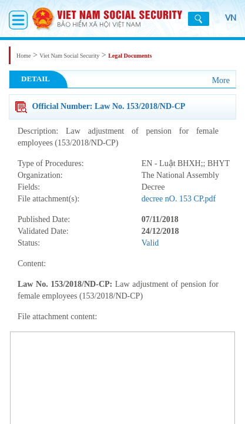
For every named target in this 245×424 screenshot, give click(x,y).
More (221, 80)
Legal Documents (130, 55)
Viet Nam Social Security (69, 55)
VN (224, 24)
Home (23, 55)
